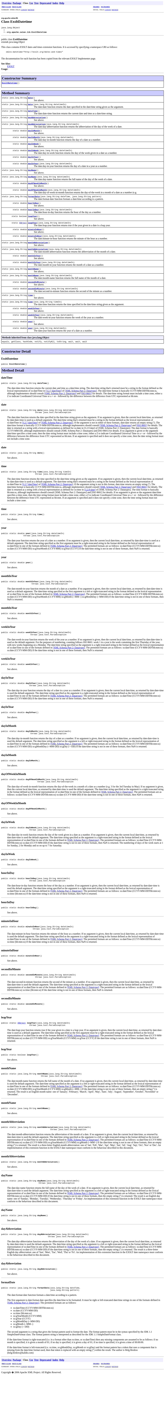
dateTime (32, 113)
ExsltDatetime (9, 85)
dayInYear (33, 159)
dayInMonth (34, 132)
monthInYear (34, 258)
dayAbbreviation (36, 119)
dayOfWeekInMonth (37, 185)
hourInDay (33, 205)
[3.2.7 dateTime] (54, 394)
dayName (32, 172)
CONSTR (24, 10)
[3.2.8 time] (90, 495)
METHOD (31, 10)
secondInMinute (36, 284)
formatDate (34, 198)
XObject (23, 225)
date (30, 100)
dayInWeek (33, 146)
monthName (33, 271)
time (30, 297)
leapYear (32, 218)
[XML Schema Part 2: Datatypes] (81, 394)
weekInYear (34, 310)
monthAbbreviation (38, 244)
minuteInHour (35, 231)
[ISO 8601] (86, 396)
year (30, 323)
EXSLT (10, 68)
